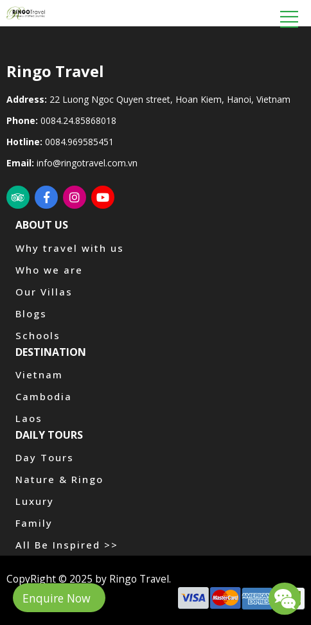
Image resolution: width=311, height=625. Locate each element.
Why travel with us (69, 248)
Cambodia (43, 396)
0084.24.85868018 (78, 120)
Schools (37, 335)
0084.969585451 (79, 142)
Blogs (31, 313)
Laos (28, 418)
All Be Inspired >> (66, 544)
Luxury (34, 501)
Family (34, 522)
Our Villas (44, 291)
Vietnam (39, 374)
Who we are (49, 269)
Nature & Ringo (59, 479)
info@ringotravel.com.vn (87, 163)
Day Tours (44, 457)
